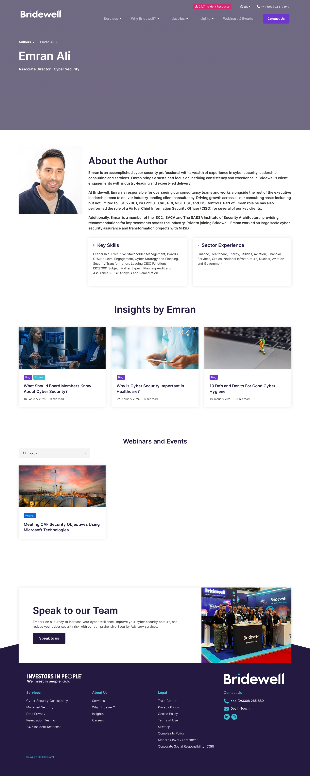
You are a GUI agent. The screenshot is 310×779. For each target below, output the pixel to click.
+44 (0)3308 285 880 (244, 703)
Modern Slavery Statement (178, 743)
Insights (98, 717)
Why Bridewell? (103, 710)
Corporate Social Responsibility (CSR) (186, 749)
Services (98, 704)
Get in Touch (237, 711)
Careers (98, 723)
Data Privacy (35, 717)
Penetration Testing (40, 723)
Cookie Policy (168, 717)
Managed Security (39, 710)
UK (246, 6)
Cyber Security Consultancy (47, 704)
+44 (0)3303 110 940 (273, 6)
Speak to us (49, 641)
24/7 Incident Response (212, 6)
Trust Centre (167, 704)
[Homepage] (43, 17)
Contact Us (276, 19)
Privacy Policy (168, 710)
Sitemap (164, 730)
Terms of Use (168, 723)
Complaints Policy (171, 736)
